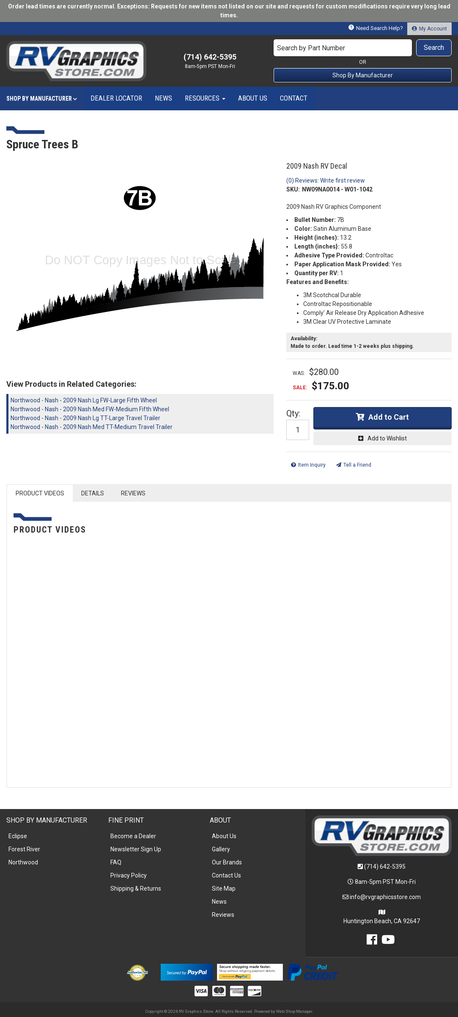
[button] (363, 47)
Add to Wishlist (387, 438)
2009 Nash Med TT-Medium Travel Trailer (118, 427)
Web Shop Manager (294, 1011)
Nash (51, 400)
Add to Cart (388, 417)
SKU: (293, 189)
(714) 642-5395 (385, 866)
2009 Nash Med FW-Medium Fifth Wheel (116, 409)
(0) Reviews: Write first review (325, 180)
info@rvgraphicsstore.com (385, 897)
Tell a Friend (357, 465)
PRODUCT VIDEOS (40, 493)
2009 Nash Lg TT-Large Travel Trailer (111, 418)
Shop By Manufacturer (362, 75)
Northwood (25, 400)
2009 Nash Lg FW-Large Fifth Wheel (110, 400)
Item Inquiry (312, 465)
